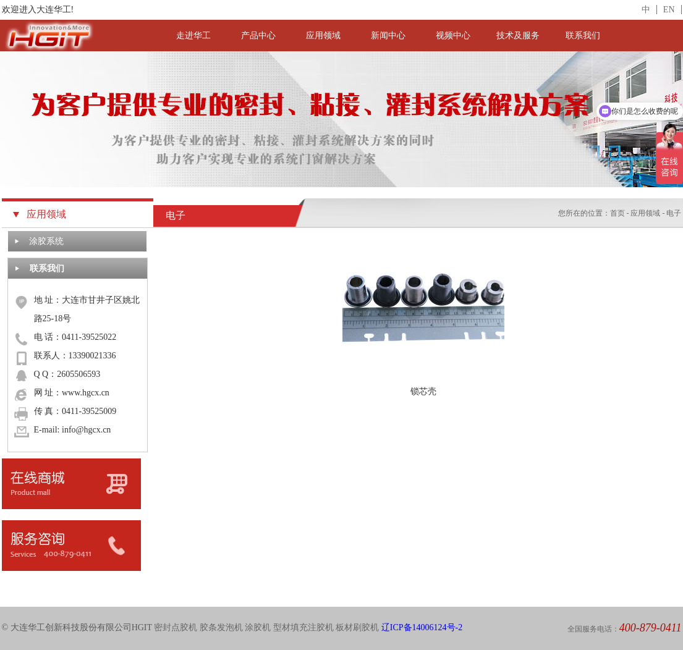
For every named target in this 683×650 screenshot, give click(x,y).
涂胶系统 (46, 241)
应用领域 (323, 35)
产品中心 (258, 35)
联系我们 (583, 35)
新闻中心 (388, 35)
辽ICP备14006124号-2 (421, 627)
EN (669, 9)
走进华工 (193, 35)
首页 (617, 213)
